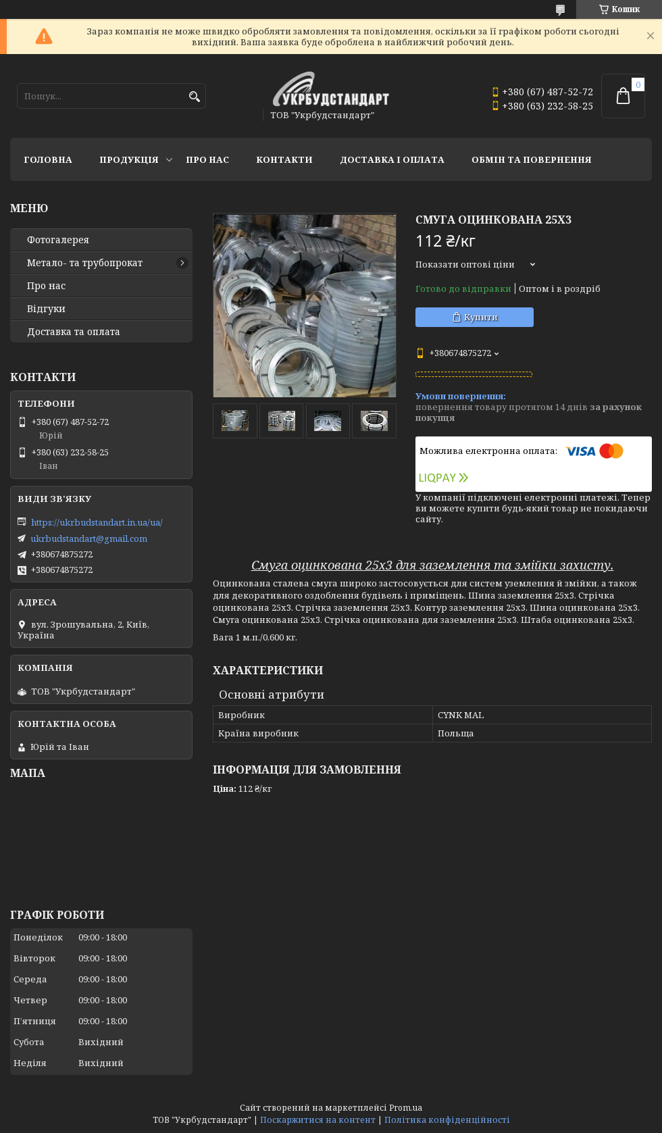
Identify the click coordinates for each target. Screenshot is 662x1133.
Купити (481, 317)
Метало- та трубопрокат (85, 263)
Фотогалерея (58, 240)
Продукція (129, 159)
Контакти (284, 159)
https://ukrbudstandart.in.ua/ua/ (97, 522)
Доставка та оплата (73, 332)
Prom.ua (405, 1107)
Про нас (207, 159)
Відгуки (46, 309)
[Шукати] (194, 97)
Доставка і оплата (392, 159)
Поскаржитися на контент (318, 1120)
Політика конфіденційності (447, 1120)
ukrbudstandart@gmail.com (88, 538)
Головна (48, 159)
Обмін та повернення (532, 159)
